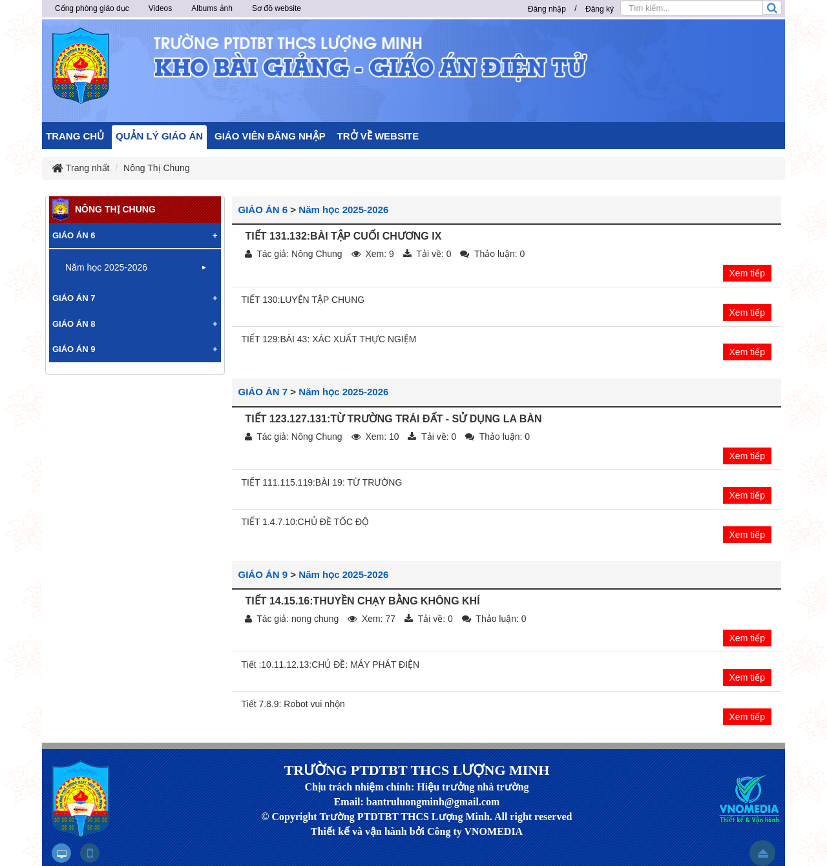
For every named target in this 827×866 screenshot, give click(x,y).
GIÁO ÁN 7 (263, 391)
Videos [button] (160, 8)
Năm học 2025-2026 (343, 209)
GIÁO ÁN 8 (73, 324)
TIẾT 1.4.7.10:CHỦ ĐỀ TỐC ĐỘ (306, 522)
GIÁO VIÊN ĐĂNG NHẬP (270, 135)
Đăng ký (599, 9)
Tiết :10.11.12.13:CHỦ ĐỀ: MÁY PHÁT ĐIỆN (331, 664)
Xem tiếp (747, 273)
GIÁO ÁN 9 (263, 574)
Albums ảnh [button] (212, 8)
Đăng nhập (547, 9)
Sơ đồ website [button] (276, 8)
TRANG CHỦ (75, 135)
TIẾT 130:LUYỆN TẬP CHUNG (303, 299)
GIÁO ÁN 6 (263, 209)
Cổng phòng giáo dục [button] (92, 8)
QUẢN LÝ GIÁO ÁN (159, 135)
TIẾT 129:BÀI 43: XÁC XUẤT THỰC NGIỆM (329, 339)
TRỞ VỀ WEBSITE (378, 135)
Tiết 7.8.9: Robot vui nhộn (293, 704)
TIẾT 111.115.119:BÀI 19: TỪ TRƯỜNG (322, 482)
